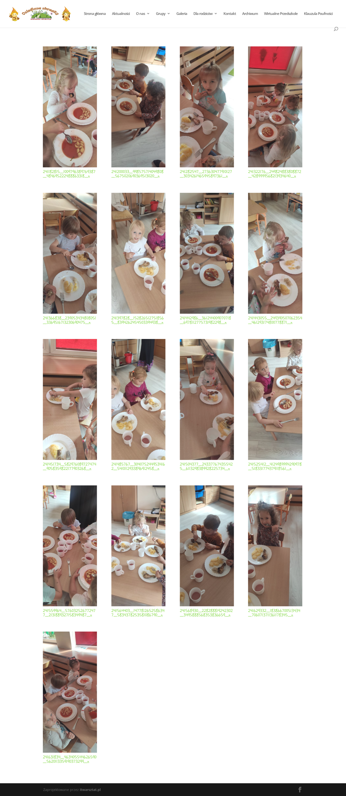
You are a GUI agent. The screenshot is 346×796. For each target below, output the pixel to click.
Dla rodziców (202, 14)
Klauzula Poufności (318, 14)
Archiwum (250, 14)
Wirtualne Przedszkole (281, 14)
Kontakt (229, 14)
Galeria (181, 14)
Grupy (160, 14)
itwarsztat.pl (90, 789)
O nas (140, 14)
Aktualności (121, 14)
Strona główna (95, 14)
